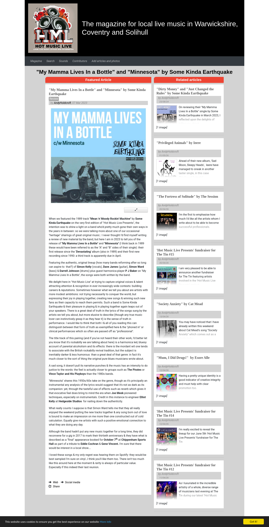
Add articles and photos (106, 61)
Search (50, 61)
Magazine (36, 61)
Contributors (79, 61)
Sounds (63, 61)
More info (105, 522)
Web (55, 482)
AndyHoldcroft (62, 103)
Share (56, 486)
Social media (72, 482)
